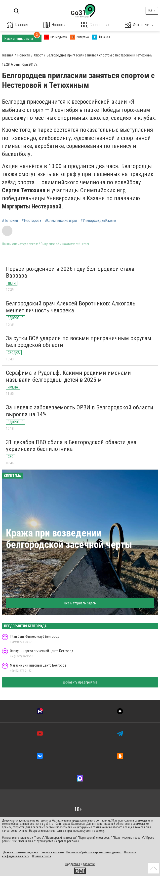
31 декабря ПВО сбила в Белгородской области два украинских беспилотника (71, 446)
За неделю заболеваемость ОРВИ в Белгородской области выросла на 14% (79, 411)
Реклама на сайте (52, 852)
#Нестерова (31, 220)
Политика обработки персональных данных (93, 852)
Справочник (95, 25)
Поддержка (72, 864)
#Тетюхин (10, 220)
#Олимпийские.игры (61, 220)
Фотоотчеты (139, 25)
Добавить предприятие (80, 682)
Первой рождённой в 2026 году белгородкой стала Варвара (70, 272)
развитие (89, 864)
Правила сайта (41, 856)
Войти (151, 10)
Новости (54, 25)
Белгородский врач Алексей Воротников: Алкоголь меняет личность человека (70, 307)
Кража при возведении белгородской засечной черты (69, 538)
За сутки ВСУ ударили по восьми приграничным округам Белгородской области (78, 342)
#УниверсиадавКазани (98, 220)
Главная (17, 25)
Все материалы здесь (80, 603)
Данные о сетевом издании (20, 852)
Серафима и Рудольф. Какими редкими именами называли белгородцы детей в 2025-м (68, 376)
